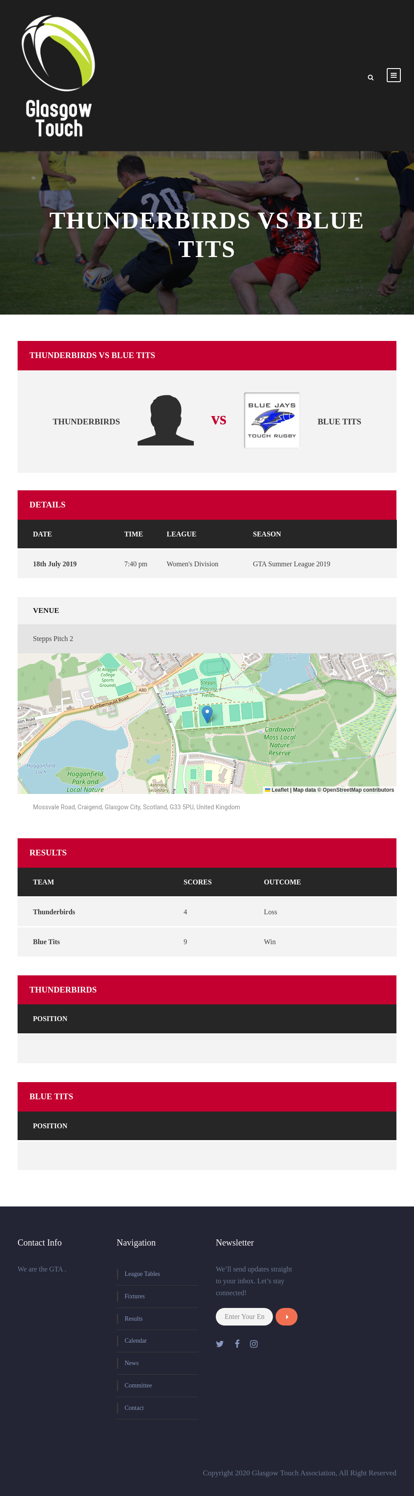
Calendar (136, 1340)
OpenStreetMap (342, 790)
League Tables (142, 1274)
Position (50, 1018)
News (132, 1363)
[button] (207, 715)
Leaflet (277, 790)
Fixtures (135, 1296)
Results (134, 1318)
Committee (138, 1385)
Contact (134, 1408)
